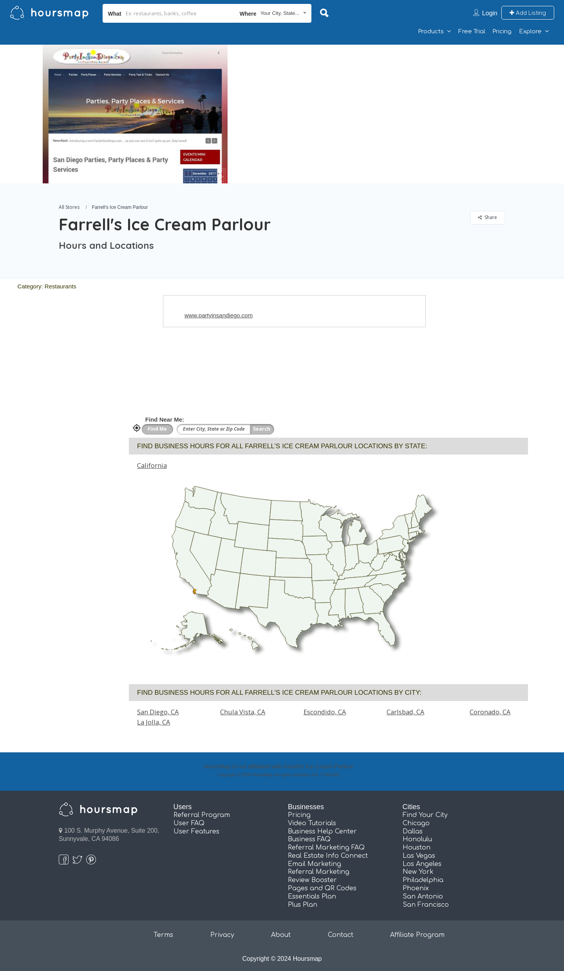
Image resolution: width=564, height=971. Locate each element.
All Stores (69, 207)
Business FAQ (309, 839)
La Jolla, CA (153, 721)
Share (487, 217)
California (152, 465)
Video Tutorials (312, 823)
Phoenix (416, 888)
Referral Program (202, 815)
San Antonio (423, 896)
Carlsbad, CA (405, 711)
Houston (416, 847)
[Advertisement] (405, 99)
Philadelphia (423, 880)
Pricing (502, 31)
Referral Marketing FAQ (326, 847)
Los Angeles (422, 864)
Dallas (413, 831)
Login (489, 13)
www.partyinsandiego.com (218, 315)
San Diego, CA (158, 711)
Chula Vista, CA (242, 711)
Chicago (416, 823)
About (281, 934)
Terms (163, 934)
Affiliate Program (417, 934)
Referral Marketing (318, 871)
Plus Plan (302, 904)
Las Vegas (419, 855)
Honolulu (417, 839)
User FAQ (189, 823)
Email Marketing (314, 864)
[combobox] (273, 13)
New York (418, 871)
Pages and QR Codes (322, 888)
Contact (340, 934)
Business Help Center (322, 831)
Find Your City (425, 815)
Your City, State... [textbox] (280, 13)
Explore (530, 31)
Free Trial (471, 31)
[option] (135, 114)
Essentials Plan (312, 896)
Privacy (222, 934)
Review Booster (312, 880)
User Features (196, 831)
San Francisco (426, 904)
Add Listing (528, 12)
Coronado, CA (490, 711)
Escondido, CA (325, 711)
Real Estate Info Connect (328, 855)
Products (431, 31)
